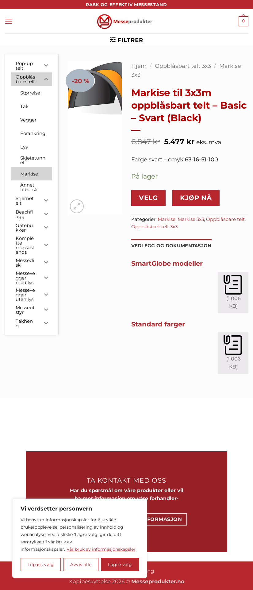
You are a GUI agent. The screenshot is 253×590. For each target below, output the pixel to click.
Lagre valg (120, 564)
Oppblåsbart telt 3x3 (183, 65)
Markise (166, 219)
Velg (148, 198)
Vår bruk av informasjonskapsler (101, 549)
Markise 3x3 (191, 219)
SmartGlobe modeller (167, 263)
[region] (79, 538)
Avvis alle (80, 564)
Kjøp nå (196, 198)
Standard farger (158, 324)
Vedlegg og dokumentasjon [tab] (171, 246)
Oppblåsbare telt (225, 219)
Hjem (139, 65)
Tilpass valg (41, 564)
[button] (9, 21)
